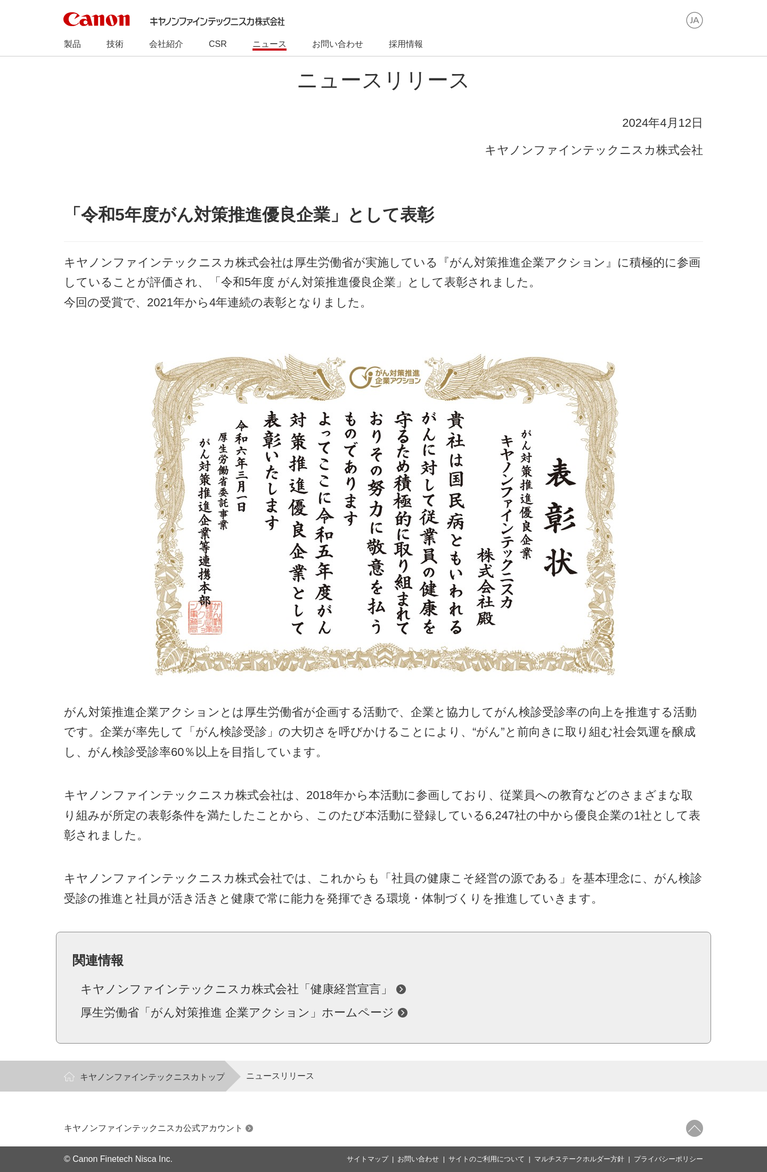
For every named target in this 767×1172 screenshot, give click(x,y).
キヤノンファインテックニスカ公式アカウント (153, 1128)
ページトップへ (694, 1128)
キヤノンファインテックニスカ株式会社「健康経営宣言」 (236, 989)
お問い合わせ (418, 1159)
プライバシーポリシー (668, 1159)
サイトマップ (367, 1159)
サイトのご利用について (486, 1159)
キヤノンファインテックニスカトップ (152, 1076)
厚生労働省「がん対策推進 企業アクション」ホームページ (237, 1012)
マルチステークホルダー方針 (579, 1159)
